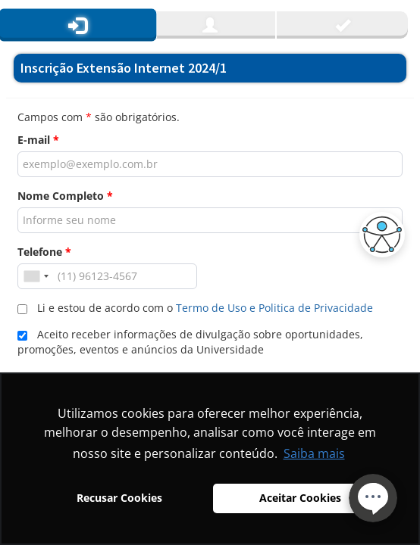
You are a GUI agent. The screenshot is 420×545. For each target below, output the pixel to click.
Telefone (44, 251)
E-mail (38, 139)
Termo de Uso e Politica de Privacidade (274, 308)
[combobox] (35, 276)
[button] (378, 234)
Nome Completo (65, 195)
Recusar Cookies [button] (119, 497)
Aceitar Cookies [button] (300, 497)
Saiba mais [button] (314, 453)
